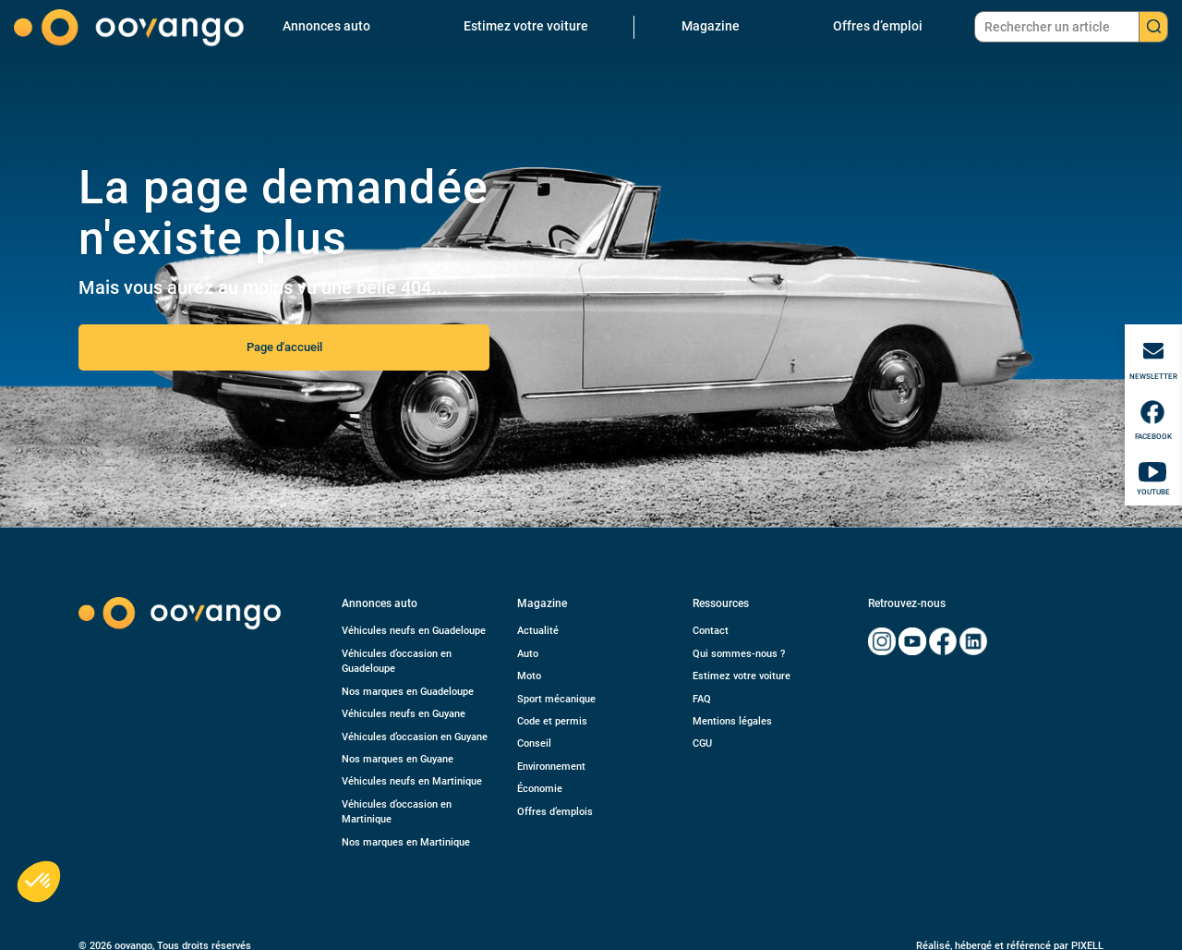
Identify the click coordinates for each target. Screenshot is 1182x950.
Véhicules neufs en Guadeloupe (414, 631)
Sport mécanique (556, 699)
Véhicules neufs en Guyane (403, 714)
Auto (527, 654)
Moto (529, 676)
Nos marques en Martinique (406, 842)
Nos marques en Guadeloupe (408, 692)
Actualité (538, 631)
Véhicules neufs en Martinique (412, 781)
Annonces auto (326, 25)
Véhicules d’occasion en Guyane (415, 737)
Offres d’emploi (878, 25)
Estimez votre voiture (526, 25)
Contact (711, 631)
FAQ (702, 699)
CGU (702, 743)
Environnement (551, 767)
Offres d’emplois (555, 812)
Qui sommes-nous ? (739, 654)
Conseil (534, 743)
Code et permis (552, 721)
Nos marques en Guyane (397, 759)
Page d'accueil (284, 347)
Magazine (710, 25)
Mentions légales (732, 721)
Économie (539, 789)
